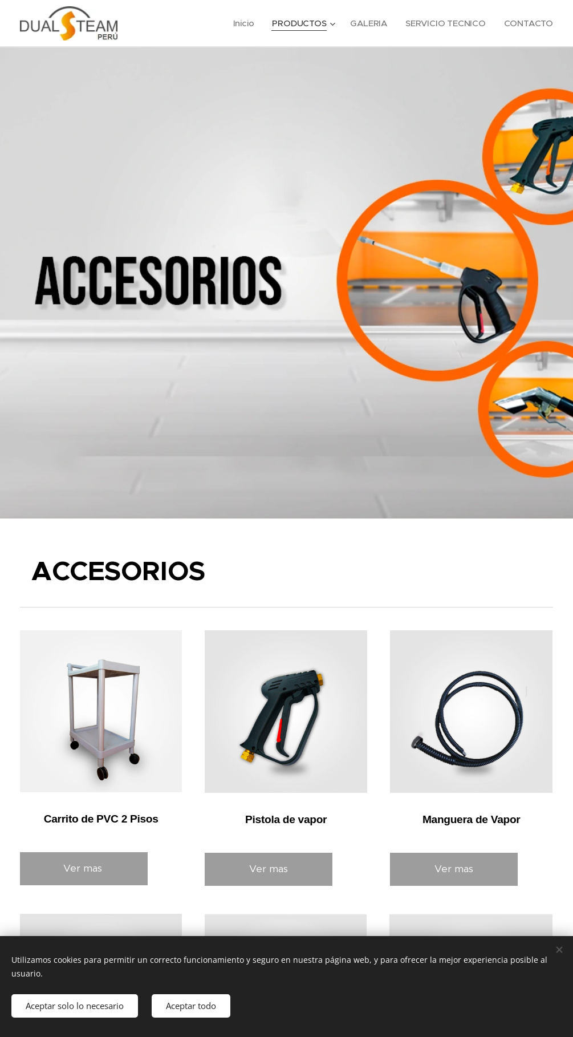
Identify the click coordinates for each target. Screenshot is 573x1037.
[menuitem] (241, 23)
